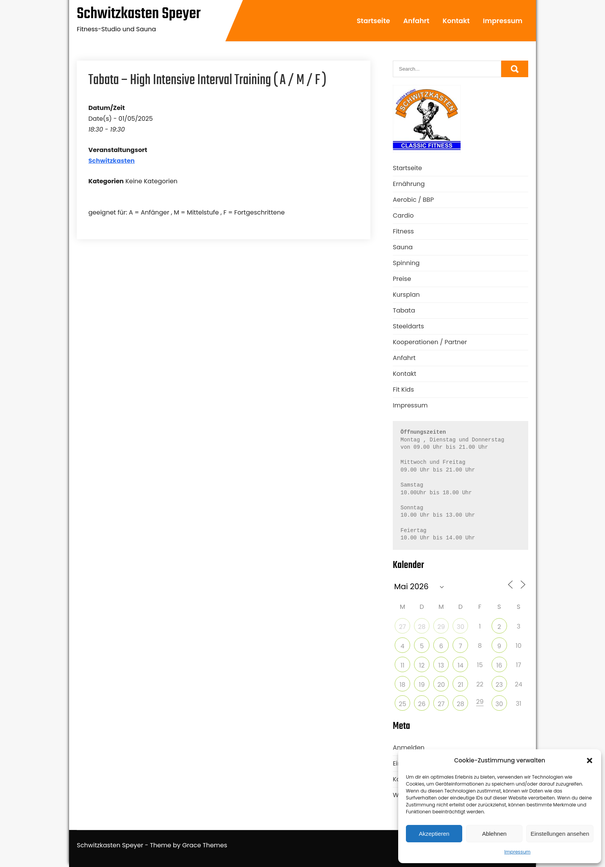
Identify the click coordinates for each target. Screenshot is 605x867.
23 (499, 684)
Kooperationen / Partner (430, 342)
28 (422, 626)
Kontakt (456, 20)
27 (402, 626)
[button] (589, 760)
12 (421, 665)
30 (460, 626)
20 (441, 684)
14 (460, 665)
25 (402, 704)
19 (422, 684)
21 (460, 684)
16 (499, 665)
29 (441, 626)
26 (422, 704)
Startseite (373, 20)
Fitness (403, 231)
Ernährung (409, 183)
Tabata (404, 310)
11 (402, 665)
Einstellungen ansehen (560, 833)
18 (402, 684)
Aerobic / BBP (413, 199)
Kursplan (406, 294)
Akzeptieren (434, 833)
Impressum (517, 851)
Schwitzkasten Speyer (139, 14)
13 (441, 665)
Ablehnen (494, 833)
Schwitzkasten (111, 160)
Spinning (406, 263)
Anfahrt (416, 20)
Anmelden (408, 747)
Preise (402, 278)
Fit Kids (403, 389)
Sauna (403, 247)
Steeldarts (408, 326)
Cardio (403, 215)
